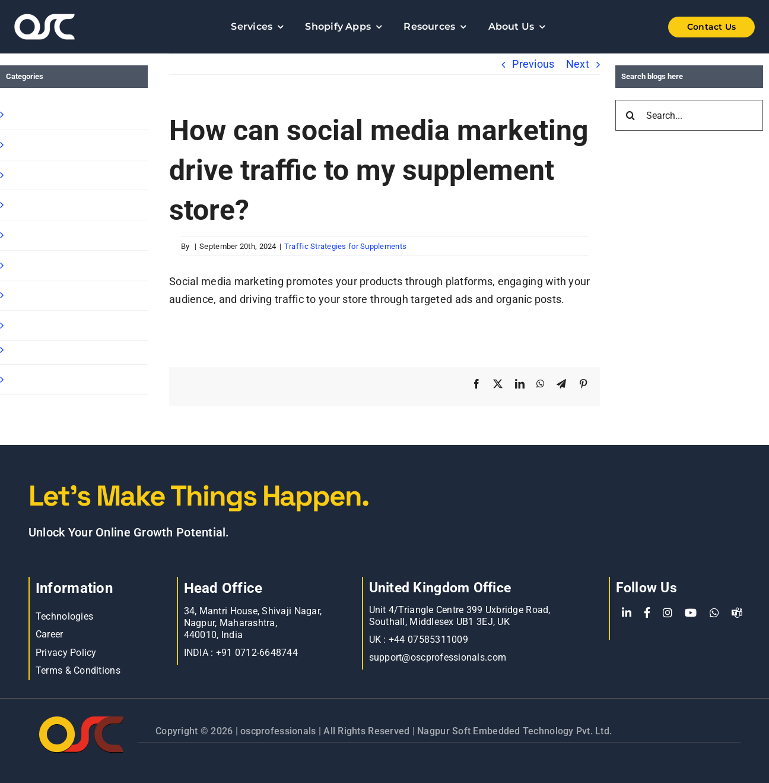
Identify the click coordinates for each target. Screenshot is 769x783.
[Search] (631, 115)
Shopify (25, 114)
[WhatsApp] (714, 613)
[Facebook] (647, 613)
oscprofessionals (279, 731)
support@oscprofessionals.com (438, 657)
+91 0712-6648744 (257, 652)
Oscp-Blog (31, 379)
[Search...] (689, 115)
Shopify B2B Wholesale (63, 175)
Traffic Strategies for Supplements (345, 246)
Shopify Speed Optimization (74, 235)
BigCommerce (42, 349)
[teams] (737, 613)
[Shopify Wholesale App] (693, 27)
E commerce (38, 325)
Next (577, 64)
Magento (29, 265)
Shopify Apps (39, 144)
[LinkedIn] (626, 613)
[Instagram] (667, 613)
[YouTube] (691, 613)
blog (17, 295)
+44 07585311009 (428, 639)
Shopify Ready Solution (63, 204)
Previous (533, 64)
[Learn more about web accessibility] (76, 27)
